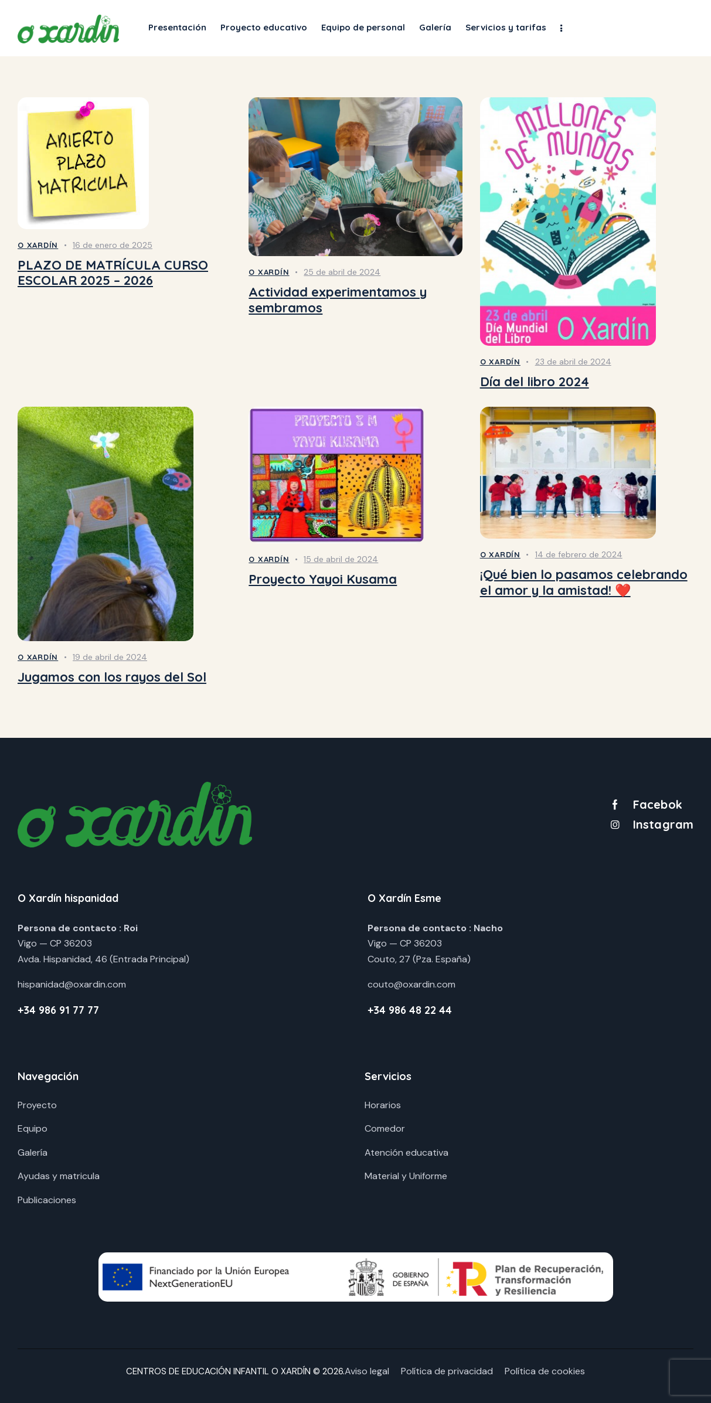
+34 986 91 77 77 (58, 1010)
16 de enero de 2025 (112, 245)
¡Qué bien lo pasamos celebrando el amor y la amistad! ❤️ (584, 582)
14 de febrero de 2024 (578, 554)
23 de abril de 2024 (573, 361)
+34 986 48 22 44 (410, 1010)
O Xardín (38, 245)
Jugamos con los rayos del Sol (112, 677)
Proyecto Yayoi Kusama (323, 579)
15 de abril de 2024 (341, 559)
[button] (561, 28)
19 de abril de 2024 (110, 657)
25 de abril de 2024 (342, 272)
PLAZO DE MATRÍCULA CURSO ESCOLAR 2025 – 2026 (113, 272)
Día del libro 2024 (534, 382)
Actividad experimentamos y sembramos (338, 299)
